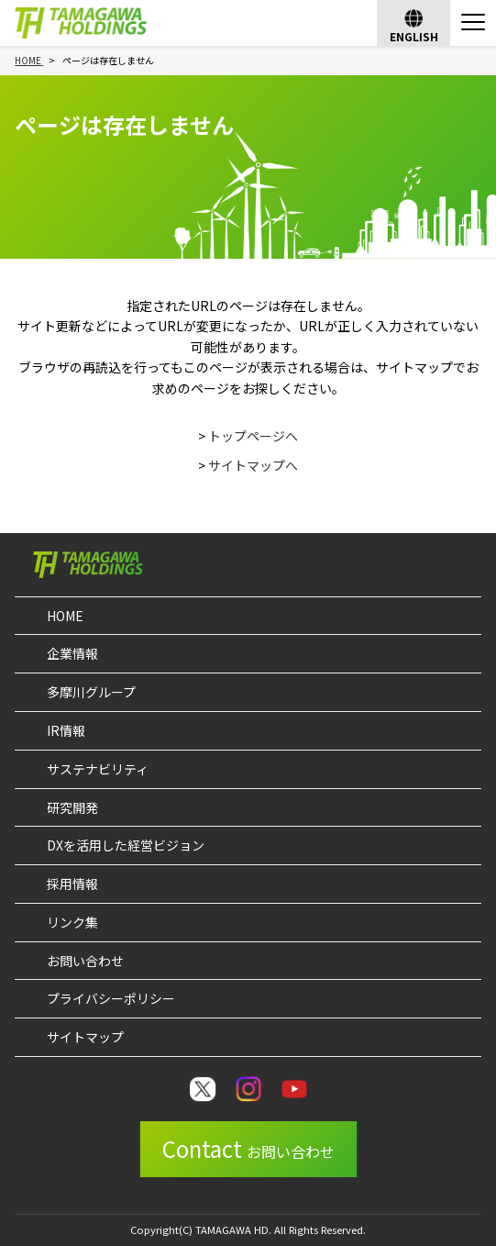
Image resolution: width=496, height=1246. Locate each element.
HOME (65, 615)
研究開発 (72, 807)
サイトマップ (85, 1037)
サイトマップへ (253, 465)
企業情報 (72, 653)
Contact (248, 1148)
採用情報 (72, 883)
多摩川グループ (91, 692)
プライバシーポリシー (111, 998)
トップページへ (253, 436)
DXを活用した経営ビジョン (125, 845)
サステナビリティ (98, 769)
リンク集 (72, 922)
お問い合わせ (85, 960)
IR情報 (66, 730)
